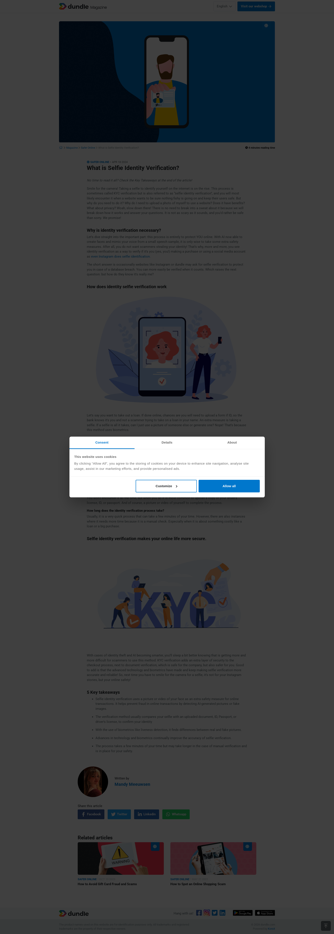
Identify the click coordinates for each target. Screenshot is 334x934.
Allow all (229, 486)
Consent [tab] (102, 442)
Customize (166, 486)
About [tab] (232, 442)
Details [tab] (167, 442)
